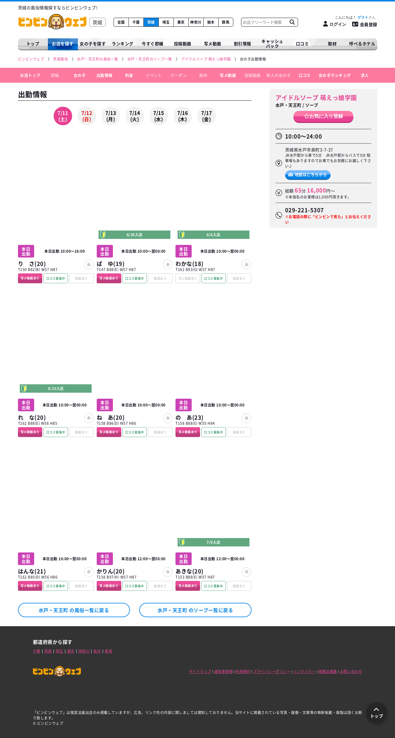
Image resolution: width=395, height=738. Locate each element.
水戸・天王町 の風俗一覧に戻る (74, 610)
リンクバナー (304, 671)
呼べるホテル (362, 43)
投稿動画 (182, 43)
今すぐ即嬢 (153, 43)
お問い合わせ (351, 671)
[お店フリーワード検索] (292, 22)
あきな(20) (189, 571)
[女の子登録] (89, 264)
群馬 (225, 22)
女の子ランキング (335, 75)
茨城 (151, 22)
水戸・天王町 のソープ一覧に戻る (195, 610)
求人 (365, 75)
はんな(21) (32, 571)
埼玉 (166, 22)
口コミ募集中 (55, 278)
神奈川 (196, 22)
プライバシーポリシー (271, 671)
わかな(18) (189, 264)
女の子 (80, 75)
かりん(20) (111, 571)
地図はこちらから (307, 174)
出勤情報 (104, 75)
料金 (129, 75)
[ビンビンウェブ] (31, 59)
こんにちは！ (355, 17)
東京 (181, 22)
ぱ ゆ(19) (111, 264)
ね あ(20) (111, 417)
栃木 (211, 22)
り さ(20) (32, 264)
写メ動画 (212, 43)
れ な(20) (32, 417)
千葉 (136, 22)
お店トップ (30, 75)
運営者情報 (223, 671)
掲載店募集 (327, 671)
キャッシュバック (272, 43)
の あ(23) (189, 417)
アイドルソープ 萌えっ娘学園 (316, 97)
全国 (121, 22)
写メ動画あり (30, 278)
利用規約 (242, 671)
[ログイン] (334, 24)
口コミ (302, 43)
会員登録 (364, 24)
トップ (33, 43)
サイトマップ (200, 671)
